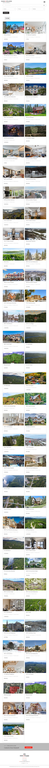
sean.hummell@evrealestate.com (24, 761)
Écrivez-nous (28, 747)
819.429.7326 (24, 760)
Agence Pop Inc (37, 766)
